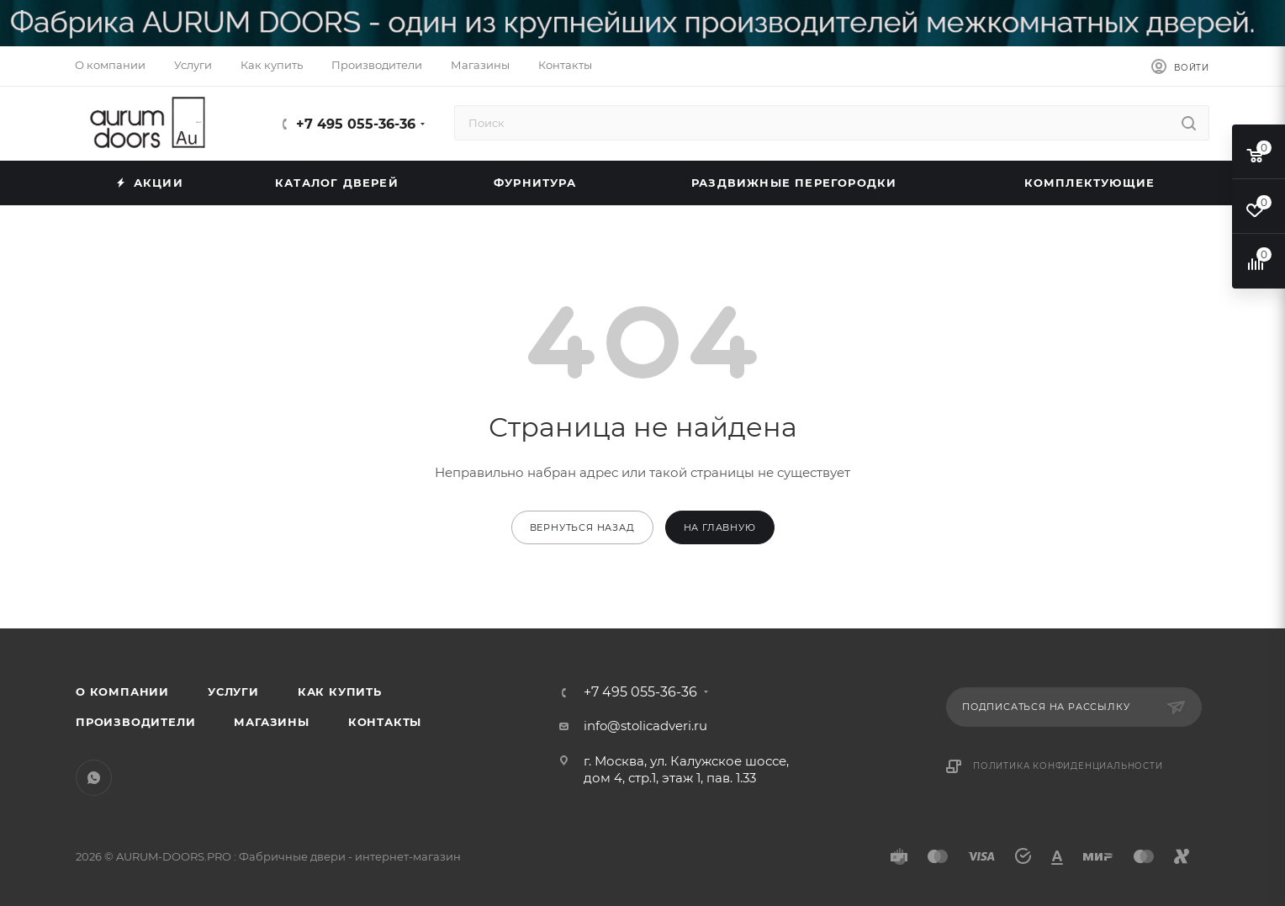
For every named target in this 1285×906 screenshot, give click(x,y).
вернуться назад (582, 527)
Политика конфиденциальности (1068, 765)
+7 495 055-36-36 (355, 124)
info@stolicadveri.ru (645, 726)
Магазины (271, 722)
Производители (135, 722)
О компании (122, 691)
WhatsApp (94, 778)
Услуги (233, 691)
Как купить (340, 691)
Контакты (384, 722)
